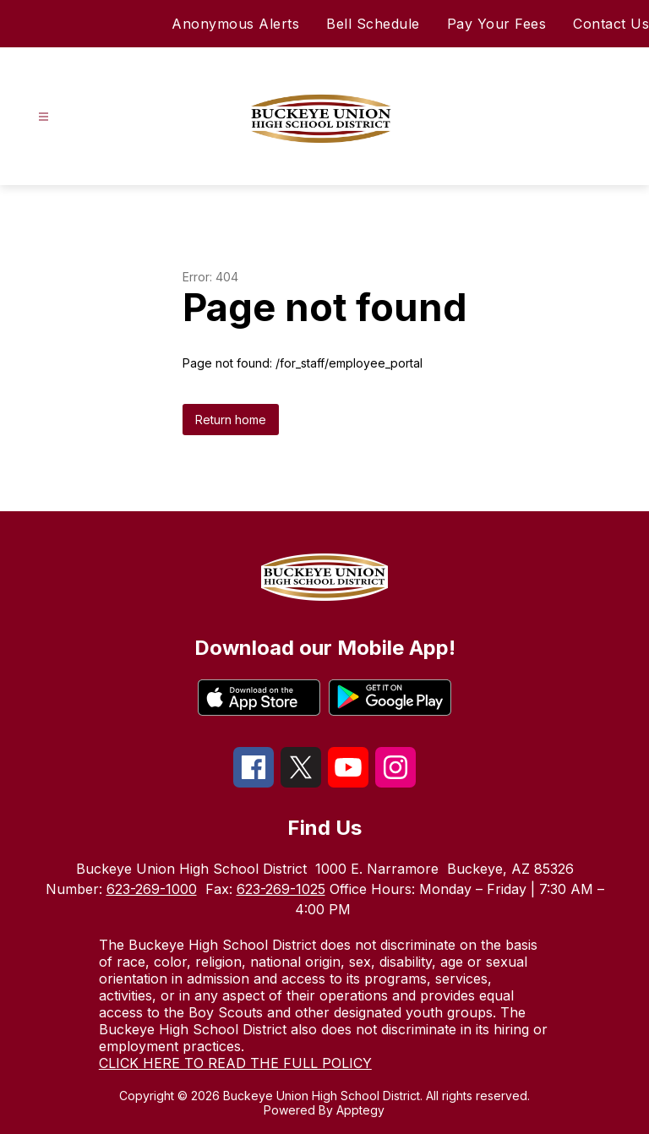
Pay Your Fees (497, 23)
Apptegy (360, 1110)
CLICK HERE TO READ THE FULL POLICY (235, 1063)
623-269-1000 (151, 888)
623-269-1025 (281, 888)
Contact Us (611, 23)
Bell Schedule (373, 23)
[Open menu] (43, 117)
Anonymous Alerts (235, 23)
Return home (230, 419)
